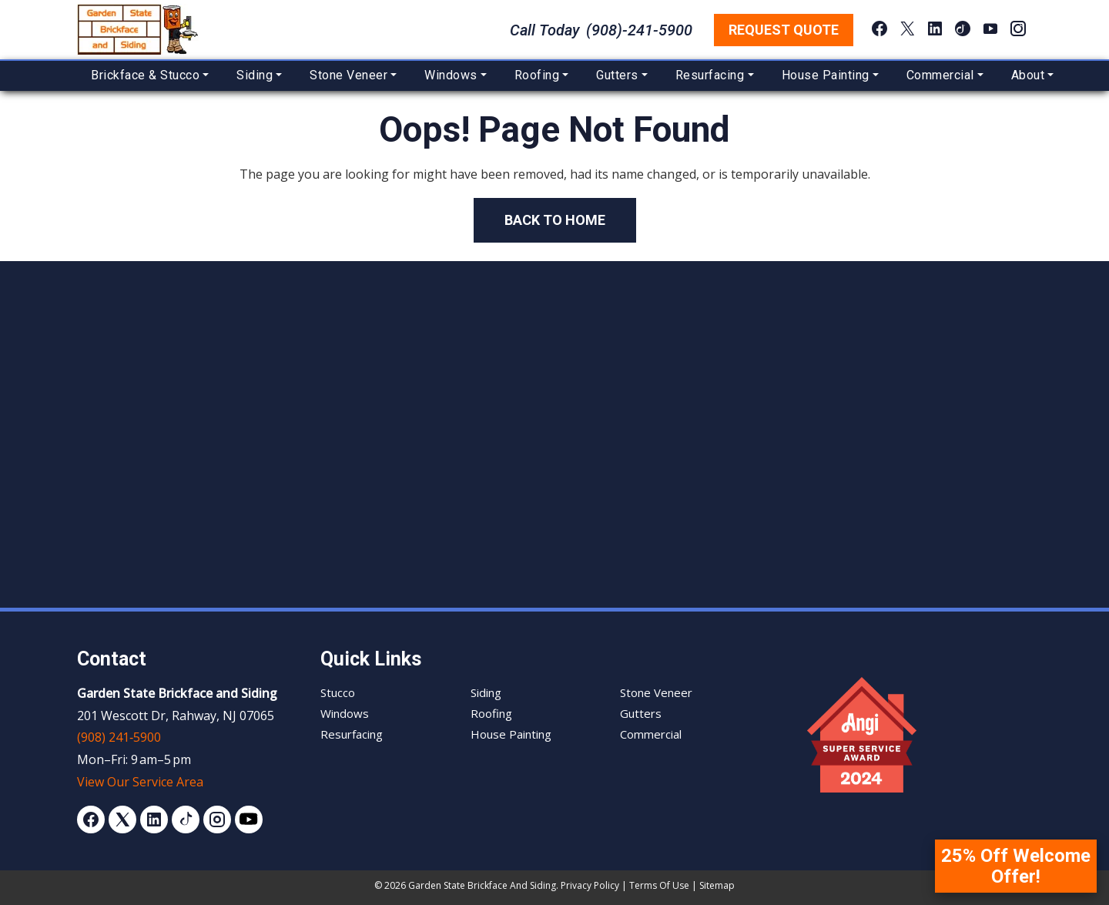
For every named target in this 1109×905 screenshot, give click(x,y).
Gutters (617, 75)
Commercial (940, 75)
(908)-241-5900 (639, 30)
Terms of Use (659, 885)
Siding (254, 75)
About (1028, 75)
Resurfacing (710, 75)
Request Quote (784, 30)
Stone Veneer (348, 75)
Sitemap (717, 885)
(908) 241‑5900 (119, 737)
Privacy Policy (590, 885)
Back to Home (554, 220)
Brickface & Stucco (145, 75)
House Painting (825, 75)
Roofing (537, 75)
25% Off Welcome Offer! (1016, 866)
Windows (450, 75)
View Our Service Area (140, 781)
